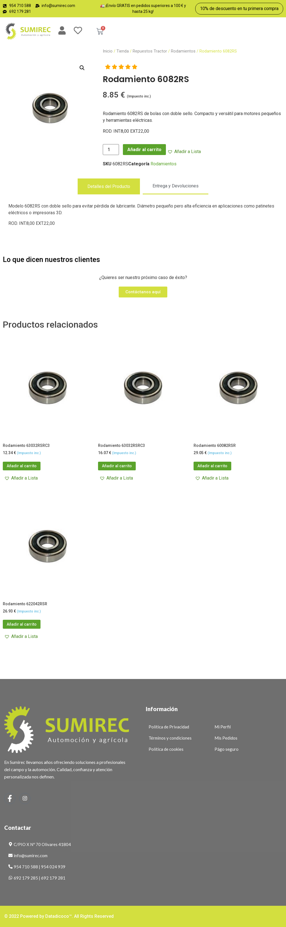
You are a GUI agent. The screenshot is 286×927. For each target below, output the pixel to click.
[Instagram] (24, 798)
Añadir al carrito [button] (22, 466)
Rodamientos (183, 51)
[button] (82, 68)
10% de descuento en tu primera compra (239, 8)
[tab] (109, 186)
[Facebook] (9, 798)
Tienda (122, 51)
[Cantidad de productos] (111, 149)
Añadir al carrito (144, 149)
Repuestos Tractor (150, 51)
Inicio (108, 51)
